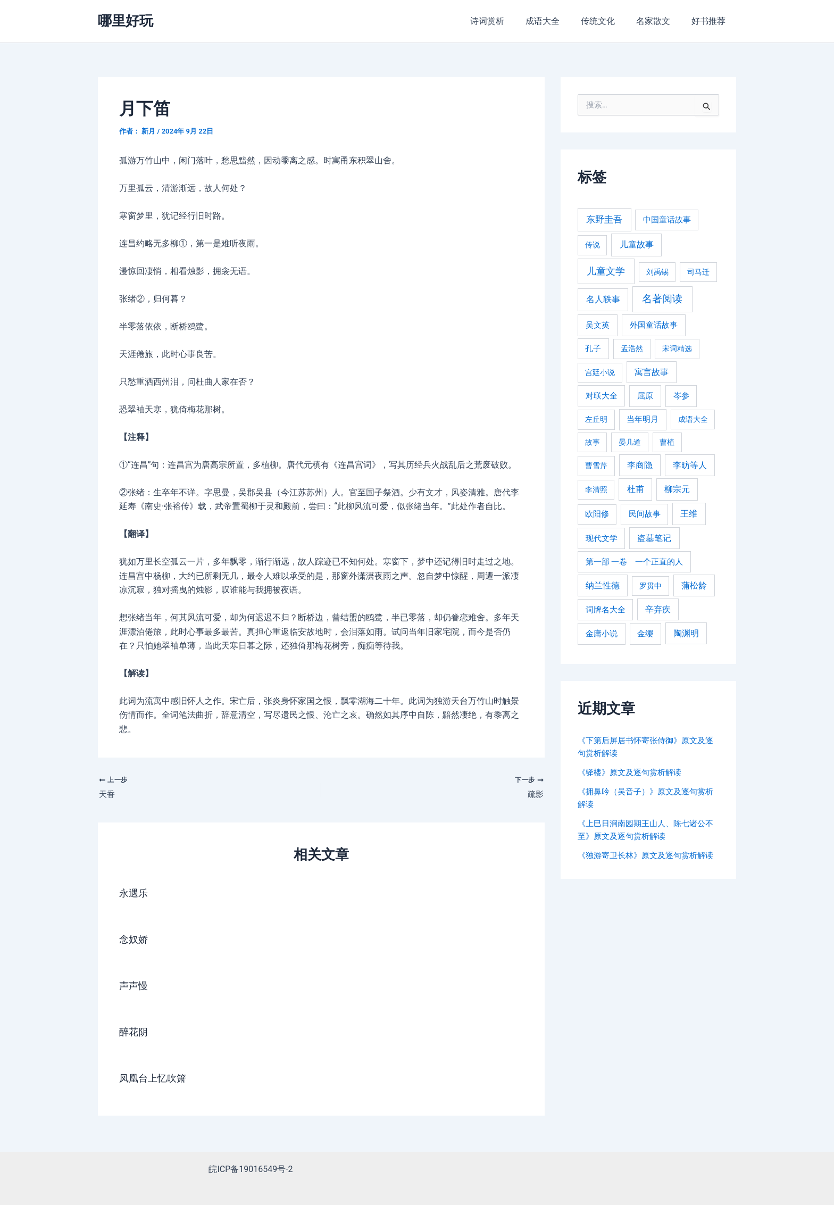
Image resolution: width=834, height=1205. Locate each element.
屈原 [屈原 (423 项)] (645, 396)
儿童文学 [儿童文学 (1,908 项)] (606, 271)
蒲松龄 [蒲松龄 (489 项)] (694, 585)
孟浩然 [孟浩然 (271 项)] (632, 348)
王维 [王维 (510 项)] (688, 514)
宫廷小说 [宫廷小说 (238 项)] (600, 372)
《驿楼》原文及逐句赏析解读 (633, 772)
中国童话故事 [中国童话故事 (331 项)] (667, 220)
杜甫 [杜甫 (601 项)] (635, 489)
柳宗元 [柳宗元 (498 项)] (677, 489)
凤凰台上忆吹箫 (156, 1080)
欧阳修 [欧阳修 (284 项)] (597, 514)
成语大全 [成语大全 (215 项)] (693, 419)
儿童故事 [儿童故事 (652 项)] (637, 244)
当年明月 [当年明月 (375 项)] (642, 419)
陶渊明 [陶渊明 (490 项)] (686, 633)
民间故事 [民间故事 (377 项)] (645, 514)
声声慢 (135, 987)
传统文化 (608, 21)
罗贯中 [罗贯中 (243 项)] (650, 585)
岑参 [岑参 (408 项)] (681, 396)
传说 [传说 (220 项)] (592, 244)
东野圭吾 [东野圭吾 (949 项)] (604, 219)
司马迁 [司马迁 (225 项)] (698, 272)
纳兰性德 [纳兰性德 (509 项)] (603, 585)
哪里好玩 (125, 21)
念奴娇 (135, 941)
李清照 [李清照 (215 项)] (596, 489)
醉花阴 (135, 1033)
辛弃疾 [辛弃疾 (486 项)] (658, 609)
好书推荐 (711, 21)
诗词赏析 (506, 21)
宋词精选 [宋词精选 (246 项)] (677, 348)
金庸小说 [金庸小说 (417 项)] (602, 633)
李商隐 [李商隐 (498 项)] (640, 465)
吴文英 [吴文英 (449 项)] (598, 325)
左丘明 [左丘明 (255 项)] (596, 419)
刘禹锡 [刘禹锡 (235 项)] (657, 272)
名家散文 (660, 21)
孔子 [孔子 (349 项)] (593, 348)
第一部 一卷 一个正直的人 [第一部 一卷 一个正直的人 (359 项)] (634, 562)
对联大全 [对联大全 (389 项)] (602, 396)
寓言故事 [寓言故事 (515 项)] (652, 372)
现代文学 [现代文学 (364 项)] (602, 538)
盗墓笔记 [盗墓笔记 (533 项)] (654, 538)
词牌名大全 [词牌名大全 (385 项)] (606, 609)
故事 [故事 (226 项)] (592, 442)
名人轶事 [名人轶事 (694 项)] (603, 299)
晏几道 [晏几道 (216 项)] (630, 442)
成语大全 (557, 21)
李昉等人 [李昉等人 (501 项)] (690, 465)
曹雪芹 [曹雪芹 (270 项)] (596, 465)
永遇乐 (135, 894)
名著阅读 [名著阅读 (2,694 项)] (662, 299)
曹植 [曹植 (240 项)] (667, 442)
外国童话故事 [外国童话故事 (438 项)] (654, 325)
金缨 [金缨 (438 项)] (645, 633)
